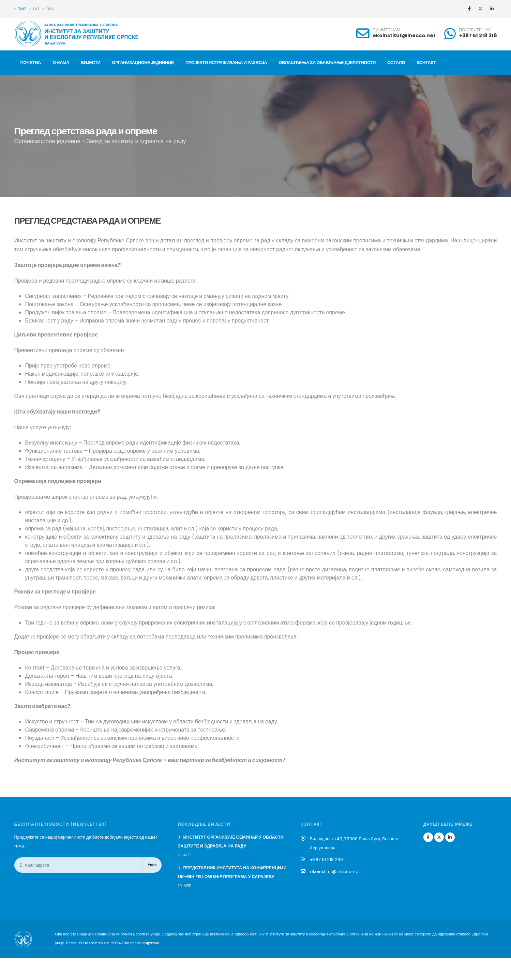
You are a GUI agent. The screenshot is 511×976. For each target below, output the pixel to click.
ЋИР (20, 9)
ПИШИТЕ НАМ (387, 30)
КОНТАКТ (426, 62)
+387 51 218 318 (478, 35)
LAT (34, 9)
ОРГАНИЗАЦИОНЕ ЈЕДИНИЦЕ (143, 62)
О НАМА (60, 62)
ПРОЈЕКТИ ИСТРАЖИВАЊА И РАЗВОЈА (226, 62)
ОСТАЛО (396, 62)
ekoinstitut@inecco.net (404, 35)
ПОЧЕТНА (30, 62)
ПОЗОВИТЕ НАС (475, 30)
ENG (48, 9)
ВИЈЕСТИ (90, 62)
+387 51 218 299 (326, 859)
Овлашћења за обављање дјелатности (327, 62)
